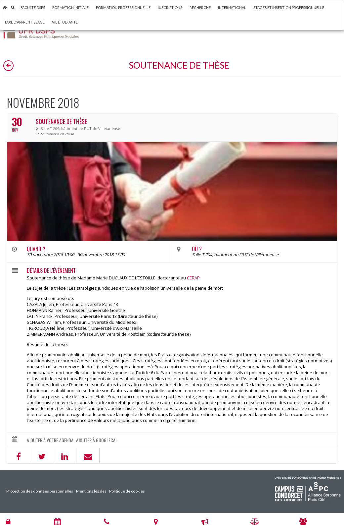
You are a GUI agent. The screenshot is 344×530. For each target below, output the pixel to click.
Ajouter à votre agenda (50, 440)
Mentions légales (91, 491)
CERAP (193, 278)
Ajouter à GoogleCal (96, 440)
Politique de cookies (127, 491)
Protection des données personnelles (39, 491)
